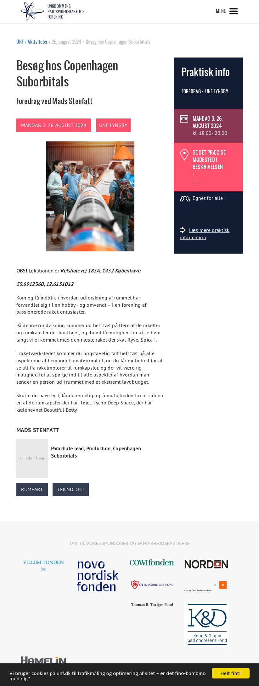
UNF (20, 41)
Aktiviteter (38, 41)
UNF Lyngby (113, 125)
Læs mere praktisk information (205, 233)
